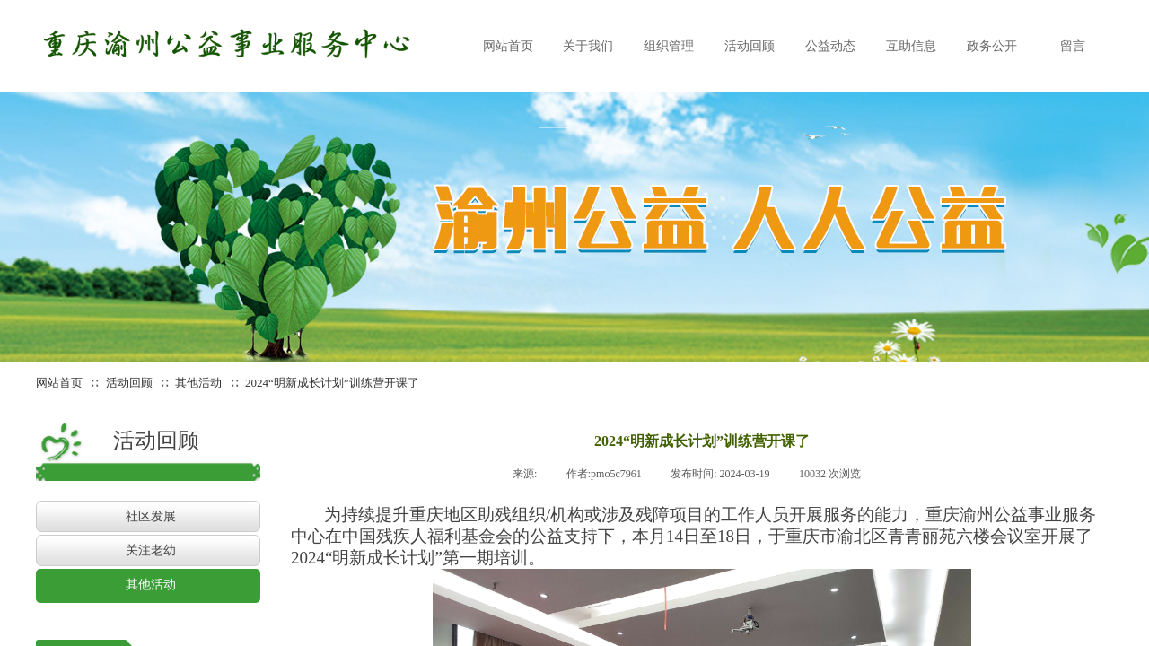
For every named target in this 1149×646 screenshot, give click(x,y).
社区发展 (151, 516)
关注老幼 (151, 550)
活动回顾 (129, 382)
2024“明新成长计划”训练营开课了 (332, 382)
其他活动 (199, 382)
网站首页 (59, 382)
